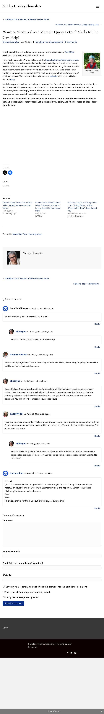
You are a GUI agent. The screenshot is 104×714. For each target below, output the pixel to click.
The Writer (69, 52)
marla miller (17, 473)
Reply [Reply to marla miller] (97, 508)
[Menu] (98, 6)
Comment (8, 520)
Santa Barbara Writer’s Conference (61, 60)
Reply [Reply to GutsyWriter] (97, 436)
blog (12, 79)
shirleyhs (21, 331)
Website (7, 575)
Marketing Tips (41, 42)
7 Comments (71, 42)
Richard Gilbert (18, 354)
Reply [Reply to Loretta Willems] (97, 324)
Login (5, 628)
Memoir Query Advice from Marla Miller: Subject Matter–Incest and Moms (17, 205)
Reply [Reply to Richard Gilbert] (97, 373)
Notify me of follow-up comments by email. (27, 592)
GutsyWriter (16, 414)
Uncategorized (56, 42)
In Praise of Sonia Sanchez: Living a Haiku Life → (78, 25)
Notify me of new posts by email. (22, 597)
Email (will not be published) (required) (23, 563)
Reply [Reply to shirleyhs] (97, 347)
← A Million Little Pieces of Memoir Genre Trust (26, 19)
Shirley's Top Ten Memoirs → (87, 284)
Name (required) (11, 551)
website (53, 76)
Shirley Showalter (11, 42)
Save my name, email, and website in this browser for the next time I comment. (46, 587)
